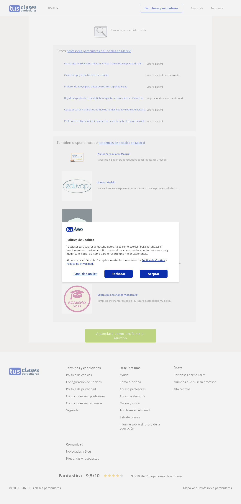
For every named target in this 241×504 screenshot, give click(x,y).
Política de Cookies (153, 260)
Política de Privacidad (79, 263)
